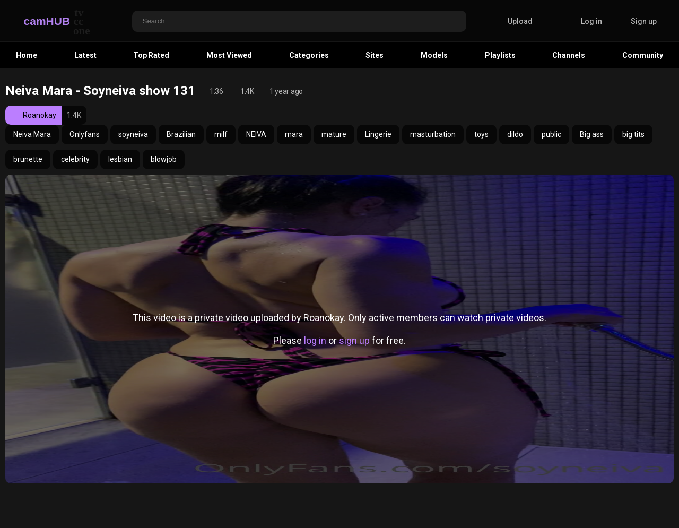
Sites (374, 55)
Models (434, 55)
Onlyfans (84, 134)
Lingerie (378, 134)
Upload (512, 21)
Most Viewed (229, 55)
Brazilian (181, 134)
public (551, 134)
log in (315, 340)
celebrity (75, 159)
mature (333, 134)
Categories (309, 55)
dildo (515, 134)
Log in (591, 21)
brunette (27, 159)
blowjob (164, 159)
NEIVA (256, 134)
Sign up (644, 21)
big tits (633, 134)
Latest (85, 55)
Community (642, 55)
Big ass (592, 134)
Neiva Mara (32, 134)
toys (481, 134)
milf (221, 134)
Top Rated (151, 55)
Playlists (500, 55)
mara (294, 134)
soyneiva (133, 134)
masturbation (433, 134)
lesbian (120, 159)
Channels (568, 55)
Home (26, 55)
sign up (354, 340)
